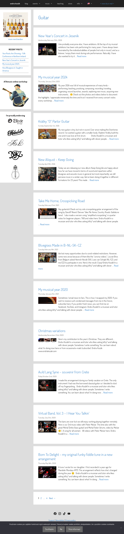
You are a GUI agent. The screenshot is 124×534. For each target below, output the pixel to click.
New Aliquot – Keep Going (56, 159)
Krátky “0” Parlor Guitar (54, 121)
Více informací (74, 529)
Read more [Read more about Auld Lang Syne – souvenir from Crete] (108, 392)
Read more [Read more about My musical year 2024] (59, 100)
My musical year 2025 (10, 64)
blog (26, 3)
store (70, 3)
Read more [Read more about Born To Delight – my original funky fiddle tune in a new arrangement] (103, 479)
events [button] (38, 3)
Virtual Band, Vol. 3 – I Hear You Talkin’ (63, 413)
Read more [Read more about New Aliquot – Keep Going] (94, 180)
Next (52, 498)
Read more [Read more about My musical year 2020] (89, 310)
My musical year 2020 (53, 289)
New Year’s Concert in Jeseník (58, 35)
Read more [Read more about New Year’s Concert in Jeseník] (81, 56)
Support (52, 520)
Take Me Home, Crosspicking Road (61, 200)
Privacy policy (70, 520)
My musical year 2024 (52, 77)
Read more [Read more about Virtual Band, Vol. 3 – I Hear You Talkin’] (74, 433)
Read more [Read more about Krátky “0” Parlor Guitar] (114, 139)
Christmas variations (51, 330)
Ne (61, 529)
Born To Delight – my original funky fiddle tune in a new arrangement (75, 456)
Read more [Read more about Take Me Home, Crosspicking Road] (44, 224)
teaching (60, 3)
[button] (90, 3)
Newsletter (60, 520)
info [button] (81, 3)
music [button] (50, 3)
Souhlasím (49, 529)
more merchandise (15, 39)
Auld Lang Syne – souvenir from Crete (63, 372)
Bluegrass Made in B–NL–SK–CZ (59, 245)
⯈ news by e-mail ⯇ (107, 3)
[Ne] (121, 528)
